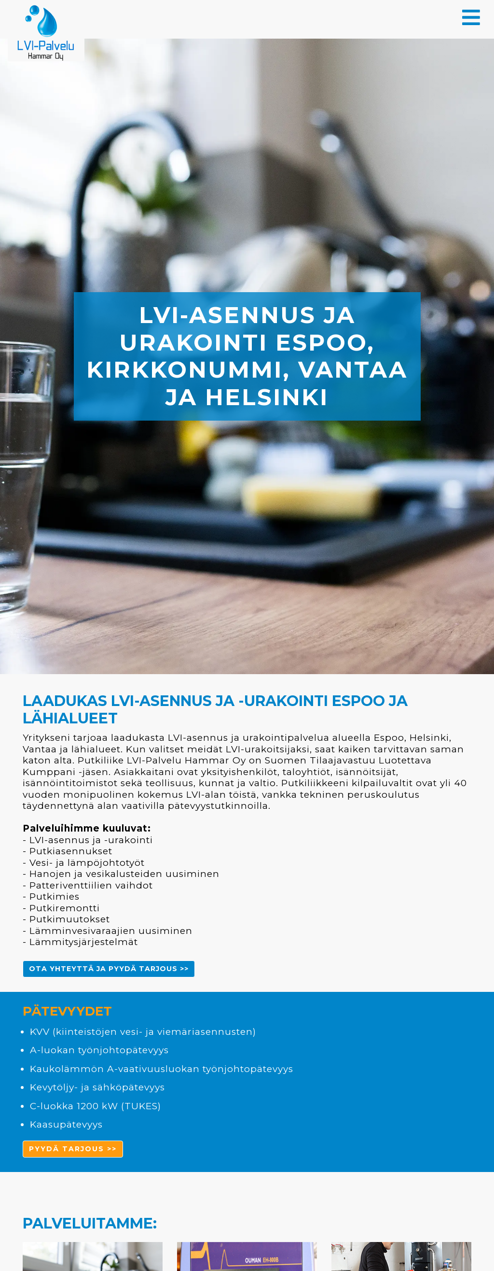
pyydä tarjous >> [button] (73, 1148)
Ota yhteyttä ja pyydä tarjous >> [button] (109, 968)
